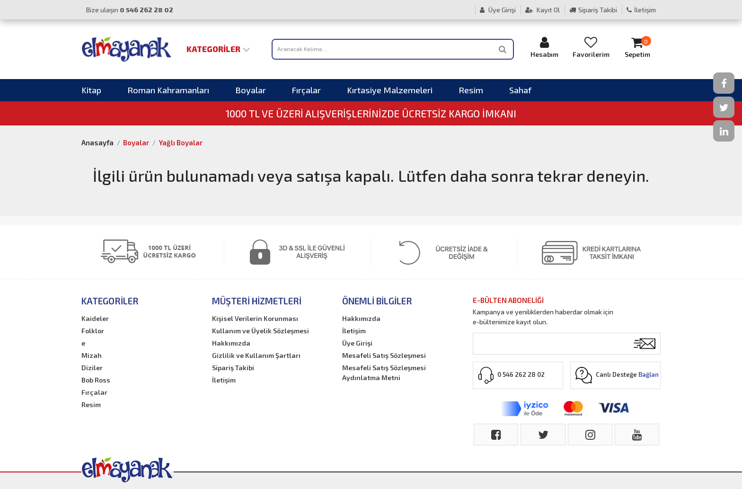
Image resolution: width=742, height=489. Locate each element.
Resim (471, 90)
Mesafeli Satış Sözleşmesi (384, 355)
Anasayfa (97, 142)
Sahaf (520, 90)
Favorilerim (591, 47)
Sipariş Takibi (593, 10)
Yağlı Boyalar (181, 142)
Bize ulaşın (129, 10)
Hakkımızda (231, 343)
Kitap (91, 90)
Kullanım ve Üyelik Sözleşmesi (260, 331)
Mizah (91, 355)
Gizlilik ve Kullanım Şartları (256, 355)
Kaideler (95, 318)
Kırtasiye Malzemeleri (390, 90)
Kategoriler (218, 48)
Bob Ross (95, 380)
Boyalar (250, 90)
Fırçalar (306, 90)
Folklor (92, 331)
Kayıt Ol (542, 10)
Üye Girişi (498, 10)
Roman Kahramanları (168, 90)
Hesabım (544, 47)
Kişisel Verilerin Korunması (255, 318)
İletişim (641, 10)
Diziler (92, 368)
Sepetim (637, 47)
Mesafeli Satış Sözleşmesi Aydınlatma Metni (384, 373)
